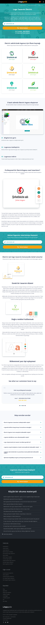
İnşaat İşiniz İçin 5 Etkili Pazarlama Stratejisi (12, 523)
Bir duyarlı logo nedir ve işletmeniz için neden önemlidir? (14, 526)
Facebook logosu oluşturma (8, 576)
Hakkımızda (40, 5)
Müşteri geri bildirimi (7, 592)
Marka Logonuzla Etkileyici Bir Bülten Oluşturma (12, 504)
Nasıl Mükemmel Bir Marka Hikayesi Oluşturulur (12, 511)
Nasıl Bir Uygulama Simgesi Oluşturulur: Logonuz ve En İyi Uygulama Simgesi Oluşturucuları (21, 496)
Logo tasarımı (23, 5)
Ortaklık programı (6, 597)
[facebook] (3, 622)
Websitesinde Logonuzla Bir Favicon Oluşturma (12, 499)
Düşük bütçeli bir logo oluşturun (9, 560)
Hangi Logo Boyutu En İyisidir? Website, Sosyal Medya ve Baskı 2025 (17, 513)
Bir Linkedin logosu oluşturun (8, 578)
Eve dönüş (22, 2)
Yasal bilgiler (5, 596)
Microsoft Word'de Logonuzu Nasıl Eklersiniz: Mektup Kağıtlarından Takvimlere (19, 531)
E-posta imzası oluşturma (8, 573)
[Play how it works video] (22, 121)
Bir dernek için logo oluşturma (9, 553)
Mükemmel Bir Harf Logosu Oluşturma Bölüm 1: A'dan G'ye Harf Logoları (18, 506)
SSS (3, 599)
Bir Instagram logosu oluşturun (9, 580)
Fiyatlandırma (5, 546)
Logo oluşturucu (6, 550)
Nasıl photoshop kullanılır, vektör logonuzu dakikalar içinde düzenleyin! (17, 528)
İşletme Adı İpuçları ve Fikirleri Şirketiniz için (12, 516)
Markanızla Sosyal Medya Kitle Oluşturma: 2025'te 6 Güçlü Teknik (16, 509)
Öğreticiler (5, 590)
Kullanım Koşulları (6, 594)
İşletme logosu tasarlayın (8, 551)
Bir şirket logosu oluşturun (8, 562)
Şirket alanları (5, 555)
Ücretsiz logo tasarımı (7, 558)
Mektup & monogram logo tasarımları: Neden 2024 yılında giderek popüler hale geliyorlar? (21, 518)
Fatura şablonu (6, 574)
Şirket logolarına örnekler (8, 564)
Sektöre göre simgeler (7, 557)
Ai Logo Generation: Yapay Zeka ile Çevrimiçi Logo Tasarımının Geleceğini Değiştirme (20, 521)
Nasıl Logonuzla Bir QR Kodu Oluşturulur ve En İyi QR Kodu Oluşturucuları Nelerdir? (20, 501)
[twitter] (5, 622)
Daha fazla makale (8, 534)
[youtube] (7, 622)
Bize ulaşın (5, 601)
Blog (4, 589)
